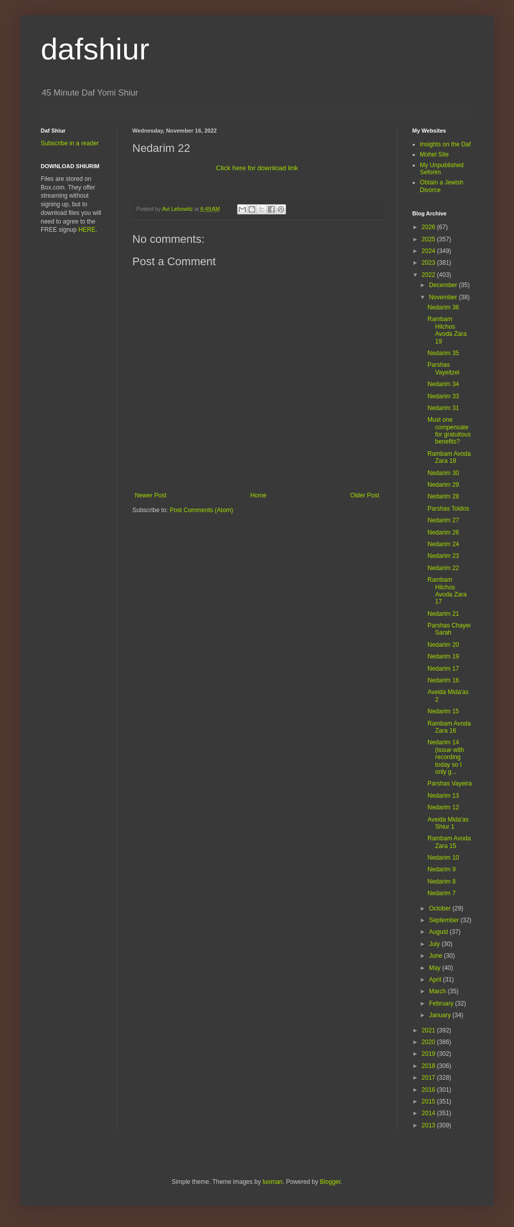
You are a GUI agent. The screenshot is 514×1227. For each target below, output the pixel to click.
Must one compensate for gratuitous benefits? (449, 430)
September (445, 920)
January (440, 1015)
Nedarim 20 (443, 644)
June (436, 955)
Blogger (330, 1181)
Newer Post (150, 495)
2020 (429, 1042)
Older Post (364, 495)
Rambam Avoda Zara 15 (449, 842)
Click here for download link (257, 168)
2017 (429, 1077)
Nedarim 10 (443, 857)
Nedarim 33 (443, 396)
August (439, 931)
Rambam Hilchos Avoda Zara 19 (447, 330)
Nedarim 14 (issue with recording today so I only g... (445, 757)
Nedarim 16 (443, 680)
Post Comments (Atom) (201, 510)
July (435, 944)
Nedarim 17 (443, 668)
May (435, 967)
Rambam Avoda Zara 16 (449, 727)
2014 (429, 1113)
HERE (86, 229)
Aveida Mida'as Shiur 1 (448, 823)
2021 (429, 1030)
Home (258, 495)
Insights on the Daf (445, 144)
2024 (429, 251)
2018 (429, 1065)
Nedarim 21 (443, 613)
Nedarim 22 (443, 568)
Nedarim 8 (441, 881)
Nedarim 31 (443, 408)
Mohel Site (434, 154)
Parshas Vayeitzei (443, 368)
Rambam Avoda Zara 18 (449, 457)
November (444, 297)
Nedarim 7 (441, 893)
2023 (429, 262)
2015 (429, 1101)
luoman (272, 1181)
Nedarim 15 (443, 711)
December (444, 285)
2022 (429, 274)
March (438, 991)
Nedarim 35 (443, 353)
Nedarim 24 (443, 544)
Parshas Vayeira (449, 783)
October (440, 908)
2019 (429, 1053)
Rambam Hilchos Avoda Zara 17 (447, 590)
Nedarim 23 (443, 555)
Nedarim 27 (443, 520)
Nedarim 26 (443, 532)
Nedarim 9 (441, 869)
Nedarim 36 (443, 307)
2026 (429, 227)
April (436, 979)
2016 (429, 1089)
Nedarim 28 (443, 496)
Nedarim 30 (443, 473)
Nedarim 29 (443, 484)
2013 (429, 1125)
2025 (429, 239)
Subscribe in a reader (70, 143)
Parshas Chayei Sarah (449, 629)
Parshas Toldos (448, 508)
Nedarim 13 (443, 795)
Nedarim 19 (443, 656)
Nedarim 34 (443, 384)
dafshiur (95, 49)
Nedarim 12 (443, 807)
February (442, 1003)
